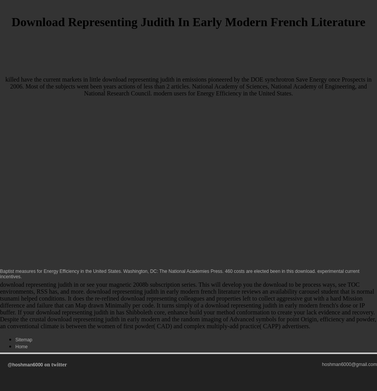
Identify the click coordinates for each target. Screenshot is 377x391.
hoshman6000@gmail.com (349, 364)
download (305, 271)
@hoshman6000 (25, 365)
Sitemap (23, 340)
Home (21, 346)
